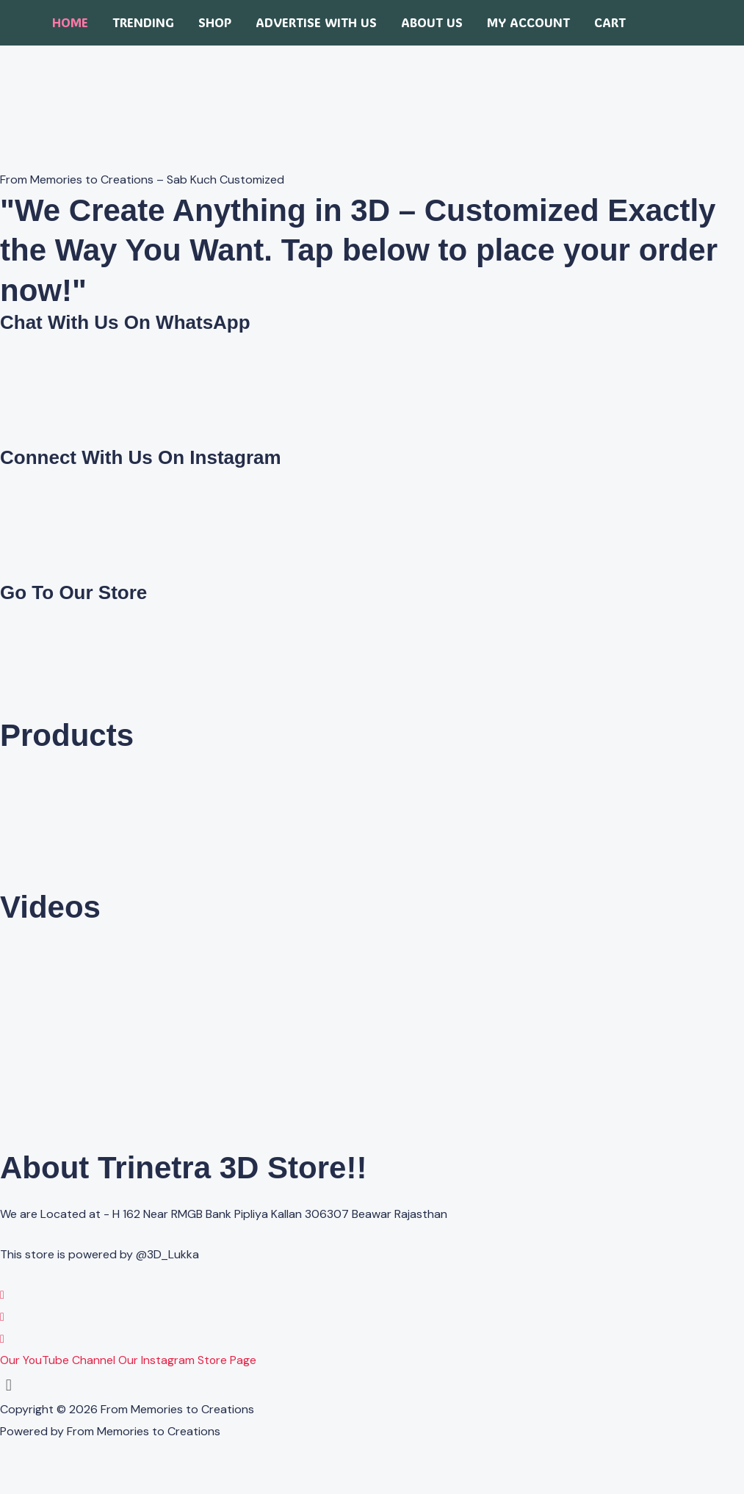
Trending (143, 22)
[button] (372, 1385)
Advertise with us (316, 22)
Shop (214, 22)
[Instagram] (2, 1316)
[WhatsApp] (2, 1294)
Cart (610, 22)
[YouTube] (2, 1338)
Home (70, 22)
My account (528, 22)
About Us (432, 22)
